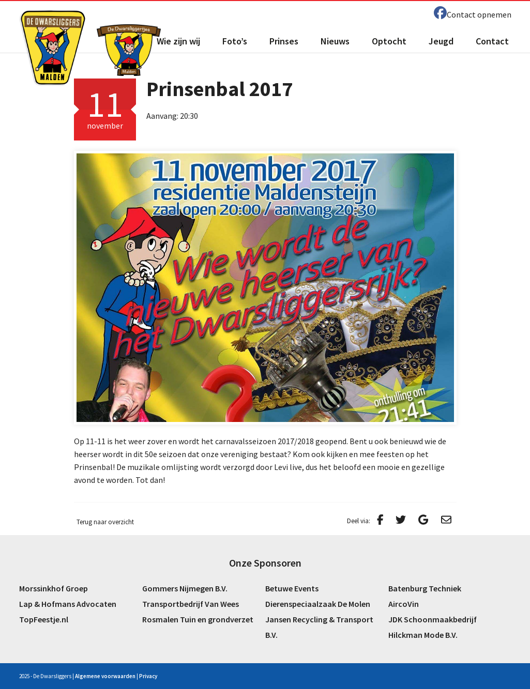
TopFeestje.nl (43, 619)
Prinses (283, 41)
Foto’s (234, 41)
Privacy (148, 676)
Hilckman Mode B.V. (423, 635)
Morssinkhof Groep (53, 588)
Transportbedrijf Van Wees (190, 604)
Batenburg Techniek (424, 588)
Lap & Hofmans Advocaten (67, 604)
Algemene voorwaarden (105, 676)
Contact (492, 41)
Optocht (389, 41)
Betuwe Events (292, 588)
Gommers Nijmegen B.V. (185, 588)
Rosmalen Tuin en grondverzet (197, 619)
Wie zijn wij (178, 41)
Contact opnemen (479, 14)
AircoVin (403, 604)
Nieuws (335, 41)
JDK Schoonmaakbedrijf (432, 619)
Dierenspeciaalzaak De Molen (317, 604)
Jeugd (441, 41)
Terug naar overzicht (105, 522)
